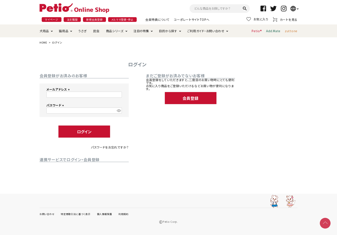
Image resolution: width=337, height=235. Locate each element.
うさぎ (82, 31)
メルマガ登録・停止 (122, 19)
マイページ (51, 19)
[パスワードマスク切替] (119, 110)
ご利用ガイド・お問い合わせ (205, 31)
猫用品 (63, 31)
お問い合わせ (47, 214)
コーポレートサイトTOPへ (191, 19)
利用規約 (123, 214)
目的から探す (168, 31)
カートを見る (285, 19)
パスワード (55, 105)
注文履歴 (72, 19)
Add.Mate (273, 31)
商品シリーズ (115, 31)
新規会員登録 (94, 19)
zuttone (291, 31)
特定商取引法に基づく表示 (75, 214)
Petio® (256, 31)
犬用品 (44, 31)
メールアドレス (58, 89)
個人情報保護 (104, 214)
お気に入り (257, 19)
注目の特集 (141, 31)
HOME (43, 42)
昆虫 (96, 31)
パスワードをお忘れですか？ (110, 147)
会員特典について (157, 19)
